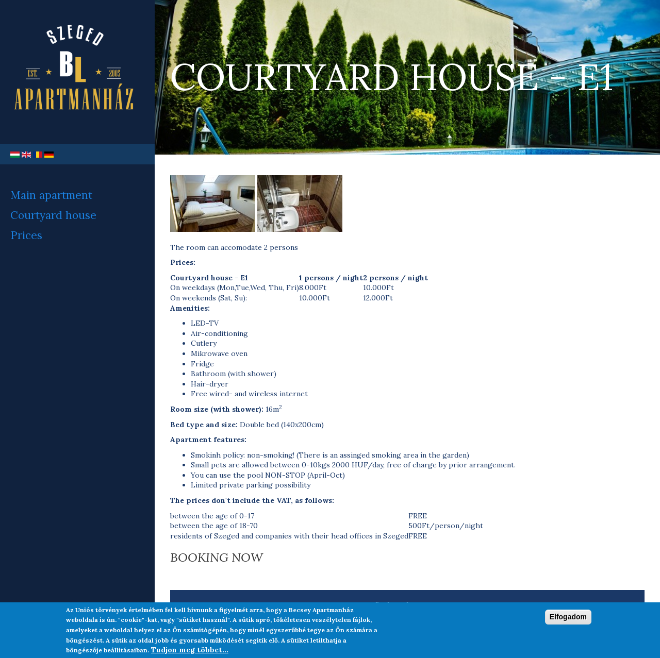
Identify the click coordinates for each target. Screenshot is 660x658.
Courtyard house (53, 215)
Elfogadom (568, 620)
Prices (26, 235)
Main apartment (51, 195)
